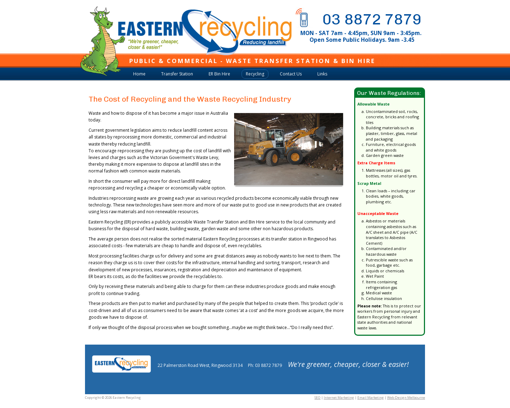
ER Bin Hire (219, 74)
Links (322, 74)
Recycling (255, 74)
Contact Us (291, 74)
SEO (317, 397)
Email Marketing (370, 397)
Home (139, 74)
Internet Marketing (339, 397)
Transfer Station (177, 74)
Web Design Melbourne (406, 397)
